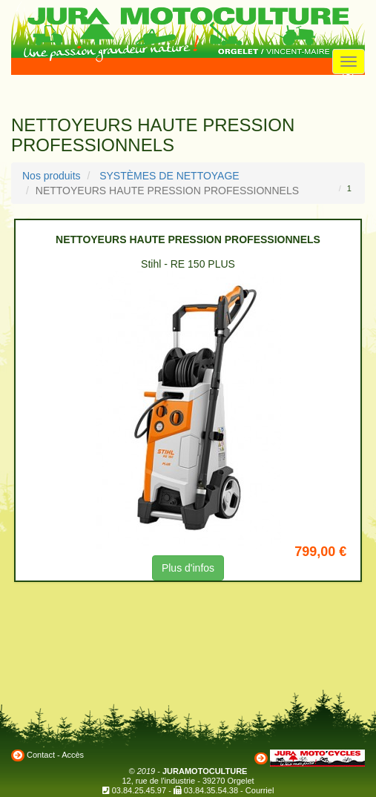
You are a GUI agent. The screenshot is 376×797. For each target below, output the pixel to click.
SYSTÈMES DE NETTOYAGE (169, 176)
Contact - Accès (55, 754)
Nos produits (51, 176)
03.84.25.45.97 (139, 790)
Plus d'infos (188, 568)
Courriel (259, 790)
